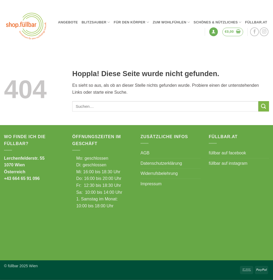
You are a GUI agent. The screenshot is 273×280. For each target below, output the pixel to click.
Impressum (151, 184)
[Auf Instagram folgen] (264, 31)
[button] (213, 31)
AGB (145, 153)
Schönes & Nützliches (217, 22)
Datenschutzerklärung (161, 163)
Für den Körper (131, 22)
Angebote (68, 22)
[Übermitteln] (263, 106)
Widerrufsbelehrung (159, 173)
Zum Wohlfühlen (171, 22)
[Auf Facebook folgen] (254, 31)
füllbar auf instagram (228, 163)
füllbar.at (256, 22)
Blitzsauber (96, 22)
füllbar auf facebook (227, 153)
